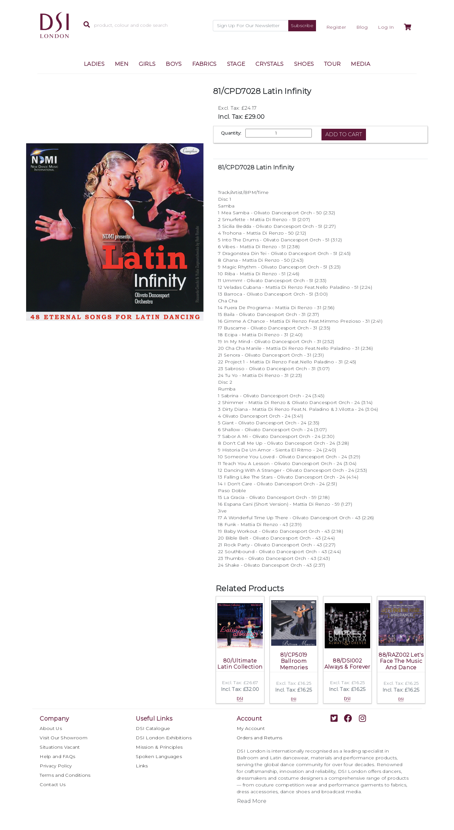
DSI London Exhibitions (164, 738)
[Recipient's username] (251, 25)
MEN (121, 64)
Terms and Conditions (65, 775)
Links (142, 766)
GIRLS (147, 64)
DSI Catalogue (153, 728)
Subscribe (302, 25)
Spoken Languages (159, 756)
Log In (386, 27)
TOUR (332, 64)
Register (336, 27)
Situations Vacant (60, 747)
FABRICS (204, 64)
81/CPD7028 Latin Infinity (256, 167)
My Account (251, 728)
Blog (362, 27)
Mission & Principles (159, 747)
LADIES (94, 64)
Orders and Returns (259, 738)
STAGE (236, 64)
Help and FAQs (57, 756)
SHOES (304, 64)
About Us (51, 728)
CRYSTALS (269, 64)
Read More (251, 801)
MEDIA (360, 64)
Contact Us (52, 784)
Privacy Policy (56, 766)
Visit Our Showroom (63, 738)
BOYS (174, 64)
